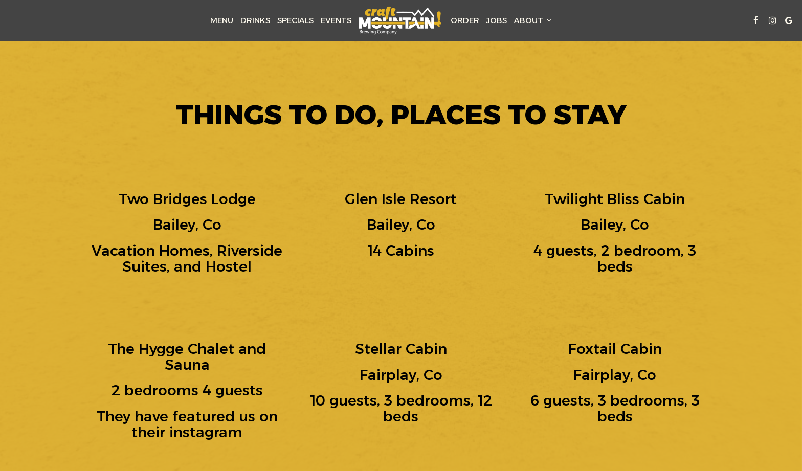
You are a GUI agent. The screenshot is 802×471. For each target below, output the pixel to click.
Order (465, 20)
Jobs (496, 20)
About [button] (533, 20)
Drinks (255, 20)
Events (336, 20)
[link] (401, 20)
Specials (295, 20)
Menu (221, 20)
